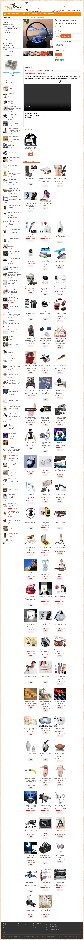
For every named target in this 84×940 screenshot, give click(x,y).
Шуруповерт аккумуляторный (12, 94)
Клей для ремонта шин (14, 540)
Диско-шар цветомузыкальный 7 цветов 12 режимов (60, 444)
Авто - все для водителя (10, 28)
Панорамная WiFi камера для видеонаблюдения (60, 730)
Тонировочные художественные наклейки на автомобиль (60, 884)
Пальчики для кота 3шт (14, 526)
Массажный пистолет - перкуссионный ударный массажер (30, 676)
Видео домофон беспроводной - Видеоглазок (45, 419)
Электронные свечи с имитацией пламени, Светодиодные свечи (13, 138)
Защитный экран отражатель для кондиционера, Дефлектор (12, 283)
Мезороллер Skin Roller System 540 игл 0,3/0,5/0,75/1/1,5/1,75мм (60, 180)
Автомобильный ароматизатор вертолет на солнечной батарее (45, 313)
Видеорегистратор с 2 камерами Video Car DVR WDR (60, 419)
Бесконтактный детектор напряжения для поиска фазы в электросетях (60, 367)
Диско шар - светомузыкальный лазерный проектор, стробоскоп (13, 392)
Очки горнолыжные (45, 728)
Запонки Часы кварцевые (45, 469)
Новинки (5, 22)
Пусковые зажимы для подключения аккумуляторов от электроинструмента (14, 231)
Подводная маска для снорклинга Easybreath (45, 754)
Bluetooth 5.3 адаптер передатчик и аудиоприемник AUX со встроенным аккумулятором (11, 416)
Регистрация (78, 3)
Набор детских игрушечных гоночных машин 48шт (13, 306)
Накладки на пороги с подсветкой (60, 702)
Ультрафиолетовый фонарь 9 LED (13, 144)
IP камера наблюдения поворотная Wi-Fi (30, 260)
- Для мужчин (7, 41)
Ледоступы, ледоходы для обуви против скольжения (30, 205)
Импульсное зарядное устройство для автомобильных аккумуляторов (45, 523)
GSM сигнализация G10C (45, 235)
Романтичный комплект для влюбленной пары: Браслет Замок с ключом (60, 807)
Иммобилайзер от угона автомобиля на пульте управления (31, 522)
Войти (74, 3)
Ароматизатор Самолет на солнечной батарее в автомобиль (45, 367)
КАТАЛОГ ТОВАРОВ (13, 13)
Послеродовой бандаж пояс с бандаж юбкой (45, 779)
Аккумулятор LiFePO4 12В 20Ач (13, 100)
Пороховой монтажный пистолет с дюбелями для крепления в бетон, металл (31, 781)
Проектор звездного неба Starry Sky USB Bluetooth (31, 807)
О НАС (28, 13)
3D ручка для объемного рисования (30, 235)
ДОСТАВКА (35, 13)
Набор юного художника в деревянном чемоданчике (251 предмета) (45, 704)
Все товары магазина (9, 51)
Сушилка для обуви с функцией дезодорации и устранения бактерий (14, 400)
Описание (27, 67)
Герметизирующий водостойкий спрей (13, 534)
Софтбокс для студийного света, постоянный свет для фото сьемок (30, 858)
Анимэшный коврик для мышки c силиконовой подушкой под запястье (31, 367)
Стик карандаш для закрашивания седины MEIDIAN (14, 116)
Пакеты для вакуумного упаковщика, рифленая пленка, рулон (45, 180)
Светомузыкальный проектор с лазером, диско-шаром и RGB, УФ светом (14, 199)
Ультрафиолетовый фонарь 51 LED (13, 151)
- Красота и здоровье (9, 34)
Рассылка (35, 927)
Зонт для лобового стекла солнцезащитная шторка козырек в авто (60, 470)
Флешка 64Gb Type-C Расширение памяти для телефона (14, 214)
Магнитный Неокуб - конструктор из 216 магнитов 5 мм (45, 651)
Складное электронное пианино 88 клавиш (14, 407)
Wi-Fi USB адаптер (13, 358)
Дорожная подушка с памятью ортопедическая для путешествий (13, 481)
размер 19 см (59, 45)
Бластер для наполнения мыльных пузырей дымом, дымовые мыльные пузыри (45, 393)
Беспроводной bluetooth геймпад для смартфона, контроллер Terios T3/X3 (30, 392)
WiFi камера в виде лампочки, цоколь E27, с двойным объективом (14, 449)
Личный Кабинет (37, 925)
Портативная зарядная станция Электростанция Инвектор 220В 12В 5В (14, 366)
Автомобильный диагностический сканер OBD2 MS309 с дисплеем (60, 314)
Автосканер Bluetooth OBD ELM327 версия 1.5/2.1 (45, 340)
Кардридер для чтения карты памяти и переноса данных (14, 352)
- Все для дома (7, 32)
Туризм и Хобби (7, 43)
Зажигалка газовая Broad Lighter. (14, 158)
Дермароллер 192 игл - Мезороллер (14, 330)
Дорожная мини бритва (31, 469)
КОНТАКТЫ (51, 13)
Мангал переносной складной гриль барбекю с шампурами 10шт (14, 274)
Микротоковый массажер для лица (14, 87)
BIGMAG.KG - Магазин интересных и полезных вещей (14, 936)
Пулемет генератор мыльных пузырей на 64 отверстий (45, 807)
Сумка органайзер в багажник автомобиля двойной (45, 857)
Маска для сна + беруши (14, 441)
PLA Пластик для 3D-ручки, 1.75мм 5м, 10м (30, 287)
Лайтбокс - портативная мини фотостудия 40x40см (60, 598)
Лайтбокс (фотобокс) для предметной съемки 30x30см (45, 598)
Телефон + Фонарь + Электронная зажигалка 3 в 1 (45, 884)
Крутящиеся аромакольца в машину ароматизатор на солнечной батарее (31, 599)
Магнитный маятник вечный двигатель (31, 650)
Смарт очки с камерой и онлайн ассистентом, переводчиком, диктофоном (14, 222)
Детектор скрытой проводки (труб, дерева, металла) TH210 (14, 173)
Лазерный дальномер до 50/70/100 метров (14, 239)
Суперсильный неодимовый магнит (11, 73)
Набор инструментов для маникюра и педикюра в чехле (14, 344)
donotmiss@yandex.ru (54, 929)
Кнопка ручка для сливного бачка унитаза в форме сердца (14, 520)
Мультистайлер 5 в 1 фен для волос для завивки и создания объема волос (60, 677)
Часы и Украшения (8, 45)
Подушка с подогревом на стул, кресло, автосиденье (60, 755)
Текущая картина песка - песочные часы (36, 17)
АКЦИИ (23, 13)
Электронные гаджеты (9, 26)
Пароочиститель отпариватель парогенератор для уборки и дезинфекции (14, 182)
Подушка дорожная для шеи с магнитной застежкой (14, 472)
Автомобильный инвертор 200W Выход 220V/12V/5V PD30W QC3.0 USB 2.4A (14, 383)
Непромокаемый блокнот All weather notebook (30, 729)
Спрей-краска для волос (45, 203)
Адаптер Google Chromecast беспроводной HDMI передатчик (13, 426)
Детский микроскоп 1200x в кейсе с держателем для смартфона (45, 445)
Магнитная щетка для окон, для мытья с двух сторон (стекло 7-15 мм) (60, 624)
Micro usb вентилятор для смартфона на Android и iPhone (60, 261)
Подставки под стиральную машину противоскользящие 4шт (14, 374)
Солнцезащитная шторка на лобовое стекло (14, 266)
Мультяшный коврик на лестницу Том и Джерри (31, 702)
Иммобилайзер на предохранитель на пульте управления (60, 496)
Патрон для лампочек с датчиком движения (31, 754)
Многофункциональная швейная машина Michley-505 (45, 676)
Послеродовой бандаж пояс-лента (60, 779)
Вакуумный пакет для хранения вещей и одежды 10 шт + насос (14, 165)
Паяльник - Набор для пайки (13, 337)
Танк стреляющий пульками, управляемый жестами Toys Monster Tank (31, 885)
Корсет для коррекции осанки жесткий (45, 573)
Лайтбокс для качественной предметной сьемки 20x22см (31, 625)
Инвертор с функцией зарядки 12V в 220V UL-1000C (14, 190)
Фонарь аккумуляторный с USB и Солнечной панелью (14, 464)
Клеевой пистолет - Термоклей (13, 245)
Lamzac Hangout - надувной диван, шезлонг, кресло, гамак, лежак (45, 262)
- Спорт (6, 39)
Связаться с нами (22, 925)
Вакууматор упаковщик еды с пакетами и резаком (14, 260)
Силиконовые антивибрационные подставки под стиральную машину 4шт (14, 497)
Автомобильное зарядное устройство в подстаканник (30, 313)
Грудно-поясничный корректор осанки (31, 443)
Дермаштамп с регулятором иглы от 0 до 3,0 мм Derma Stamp (14, 314)
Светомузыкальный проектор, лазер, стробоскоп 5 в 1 (13, 435)
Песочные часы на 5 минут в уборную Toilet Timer (30, 149)
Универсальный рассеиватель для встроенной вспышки (30, 910)
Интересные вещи (8, 47)
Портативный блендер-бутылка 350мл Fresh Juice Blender (14, 513)
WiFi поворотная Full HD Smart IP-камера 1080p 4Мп (60, 288)
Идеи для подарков (8, 24)
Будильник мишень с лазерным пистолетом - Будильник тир (60, 392)
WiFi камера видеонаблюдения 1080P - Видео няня (45, 288)
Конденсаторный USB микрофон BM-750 (60, 548)
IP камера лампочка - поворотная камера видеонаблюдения (60, 236)
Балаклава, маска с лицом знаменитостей (13, 488)
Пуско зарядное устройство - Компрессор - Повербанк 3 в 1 (14, 108)
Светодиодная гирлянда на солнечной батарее (14, 122)
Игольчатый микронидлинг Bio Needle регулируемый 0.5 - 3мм (13, 323)
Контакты (5, 927)
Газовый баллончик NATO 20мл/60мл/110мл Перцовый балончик (14, 130)
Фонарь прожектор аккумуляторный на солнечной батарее (13, 457)
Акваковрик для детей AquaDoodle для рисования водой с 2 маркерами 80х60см (60, 341)
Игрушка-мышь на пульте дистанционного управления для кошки (45, 496)
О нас (4, 925)
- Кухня (5, 37)
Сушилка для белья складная (60, 856)
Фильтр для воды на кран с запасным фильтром (45, 910)
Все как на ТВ (7, 30)
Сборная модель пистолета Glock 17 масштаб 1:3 (13, 299)
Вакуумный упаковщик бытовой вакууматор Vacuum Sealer (30, 419)
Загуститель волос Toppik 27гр (30, 179)
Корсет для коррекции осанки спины (60, 573)
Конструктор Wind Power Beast (30, 573)
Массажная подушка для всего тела (60, 650)
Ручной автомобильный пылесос (31, 831)
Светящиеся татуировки (14, 251)
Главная (25, 17)
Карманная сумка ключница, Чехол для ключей (13, 505)
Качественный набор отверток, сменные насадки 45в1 (45, 549)
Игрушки (5, 49)
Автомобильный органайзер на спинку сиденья (30, 340)
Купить (30, 154)
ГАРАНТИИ (43, 13)
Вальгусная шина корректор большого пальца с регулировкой (14, 291)
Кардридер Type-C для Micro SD (14, 206)
